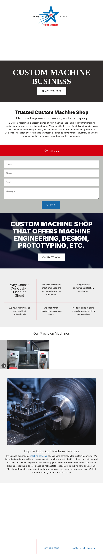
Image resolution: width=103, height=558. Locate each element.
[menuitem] (36, 16)
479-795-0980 (51, 548)
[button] (3, 354)
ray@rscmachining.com (83, 548)
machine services (38, 456)
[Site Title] (49, 8)
